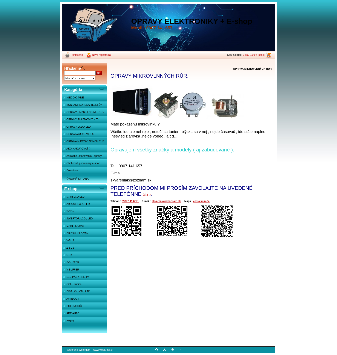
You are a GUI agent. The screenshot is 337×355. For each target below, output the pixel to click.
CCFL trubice (73, 284)
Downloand (72, 170)
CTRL (69, 255)
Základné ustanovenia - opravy (84, 155)
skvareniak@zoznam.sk (166, 201)
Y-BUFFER (72, 269)
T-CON (70, 211)
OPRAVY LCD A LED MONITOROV (76, 127)
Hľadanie (72, 68)
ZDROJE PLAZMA (77, 233)
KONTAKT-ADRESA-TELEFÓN (84, 104)
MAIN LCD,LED (75, 196)
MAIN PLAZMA (75, 225)
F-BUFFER (72, 262)
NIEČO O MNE (75, 97)
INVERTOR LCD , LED (79, 218)
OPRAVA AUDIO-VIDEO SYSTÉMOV (78, 135)
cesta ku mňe (201, 201)
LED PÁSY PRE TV (77, 276)
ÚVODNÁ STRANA (77, 178)
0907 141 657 (130, 201)
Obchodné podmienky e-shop (83, 163)
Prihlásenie (77, 54)
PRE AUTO (72, 313)
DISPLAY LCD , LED (78, 291)
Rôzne (70, 320)
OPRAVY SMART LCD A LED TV (85, 112)
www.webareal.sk (103, 349)
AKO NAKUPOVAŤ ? (78, 148)
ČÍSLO (147, 194)
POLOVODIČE (74, 306)
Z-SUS (70, 247)
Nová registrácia (101, 54)
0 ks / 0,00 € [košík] (254, 54)
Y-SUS (70, 240)
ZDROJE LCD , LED (78, 203)
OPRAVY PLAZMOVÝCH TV (82, 119)
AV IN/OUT (72, 298)
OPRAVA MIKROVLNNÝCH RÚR (85, 141)
